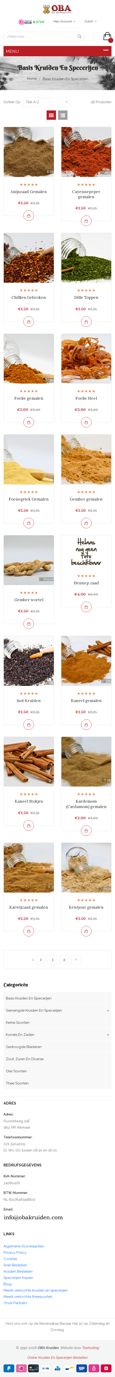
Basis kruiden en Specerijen (65, 79)
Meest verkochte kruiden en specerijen (36, 1290)
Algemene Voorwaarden (24, 1246)
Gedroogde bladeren (24, 1047)
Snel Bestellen (15, 1265)
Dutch (90, 21)
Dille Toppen (86, 297)
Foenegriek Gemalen (29, 499)
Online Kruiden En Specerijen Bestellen (57, 1358)
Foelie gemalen (28, 398)
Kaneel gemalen (86, 700)
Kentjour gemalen (86, 907)
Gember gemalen (86, 499)
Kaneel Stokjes (29, 801)
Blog (7, 1284)
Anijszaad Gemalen (29, 191)
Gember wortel (28, 599)
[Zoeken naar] (44, 36)
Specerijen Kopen (18, 1278)
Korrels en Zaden (20, 1035)
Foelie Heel (86, 398)
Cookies (10, 1259)
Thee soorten (17, 1083)
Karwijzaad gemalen (28, 907)
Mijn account (64, 21)
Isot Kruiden (29, 700)
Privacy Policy (15, 1252)
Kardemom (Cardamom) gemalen (86, 804)
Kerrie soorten (18, 1022)
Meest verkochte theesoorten (28, 1297)
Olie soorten (16, 1071)
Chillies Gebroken (28, 297)
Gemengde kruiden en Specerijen (34, 1010)
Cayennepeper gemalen (86, 194)
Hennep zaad (86, 583)
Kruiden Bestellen (18, 1271)
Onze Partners (15, 1303)
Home (32, 79)
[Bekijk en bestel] (28, 215)
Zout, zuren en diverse (25, 1059)
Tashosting (90, 1348)
